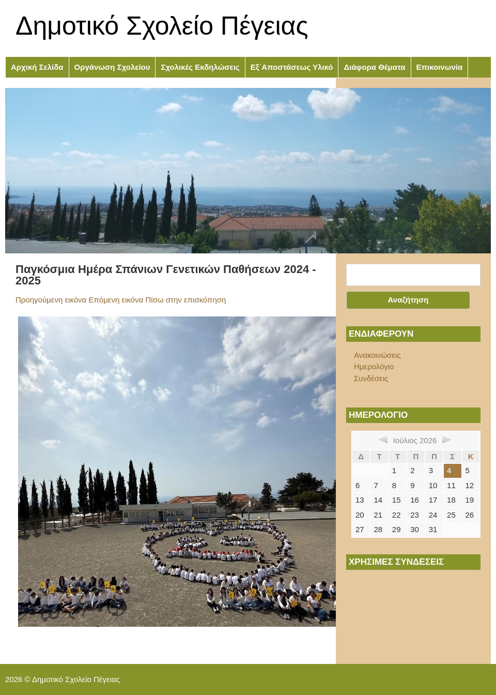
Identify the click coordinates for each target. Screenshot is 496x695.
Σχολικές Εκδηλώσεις (200, 67)
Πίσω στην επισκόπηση (186, 299)
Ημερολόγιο (374, 366)
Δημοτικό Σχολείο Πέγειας (162, 25)
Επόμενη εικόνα (115, 299)
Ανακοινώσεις (377, 355)
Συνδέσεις (371, 378)
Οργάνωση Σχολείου (112, 67)
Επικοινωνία (439, 67)
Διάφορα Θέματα (374, 67)
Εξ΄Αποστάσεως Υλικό (292, 67)
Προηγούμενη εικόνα (51, 299)
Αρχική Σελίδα (37, 67)
